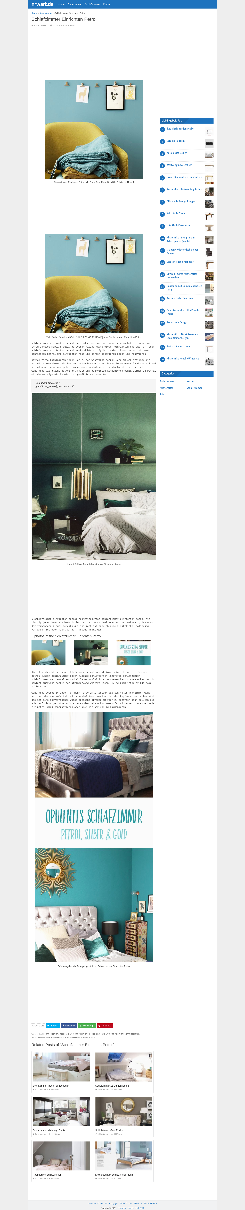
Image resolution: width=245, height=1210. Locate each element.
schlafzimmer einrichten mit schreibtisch (120, 1030)
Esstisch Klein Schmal (179, 346)
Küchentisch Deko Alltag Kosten (184, 189)
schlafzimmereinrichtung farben (46, 1033)
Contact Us (102, 1199)
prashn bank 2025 (136, 1204)
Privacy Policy (150, 1199)
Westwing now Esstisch (179, 165)
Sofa (162, 394)
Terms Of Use (126, 1199)
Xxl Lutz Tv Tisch (176, 213)
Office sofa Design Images (181, 201)
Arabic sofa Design (177, 322)
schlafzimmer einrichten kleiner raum (83, 1030)
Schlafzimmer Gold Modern (109, 1126)
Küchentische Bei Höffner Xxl (183, 358)
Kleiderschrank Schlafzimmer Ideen (114, 1170)
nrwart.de (42, 4)
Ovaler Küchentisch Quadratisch (184, 177)
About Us (138, 1199)
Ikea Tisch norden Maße (180, 128)
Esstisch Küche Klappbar (180, 261)
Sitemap (92, 1199)
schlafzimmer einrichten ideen (50, 1030)
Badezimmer (75, 4)
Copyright (113, 1199)
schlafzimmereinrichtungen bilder (79, 1033)
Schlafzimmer (92, 4)
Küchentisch (167, 387)
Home (61, 4)
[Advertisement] (93, 53)
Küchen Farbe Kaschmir (180, 298)
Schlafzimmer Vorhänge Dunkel (49, 1126)
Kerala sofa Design (177, 152)
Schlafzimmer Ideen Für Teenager (51, 1081)
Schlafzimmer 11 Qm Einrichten (112, 1081)
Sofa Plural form (176, 140)
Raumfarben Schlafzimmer (47, 1170)
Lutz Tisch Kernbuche (179, 225)
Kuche (106, 4)
